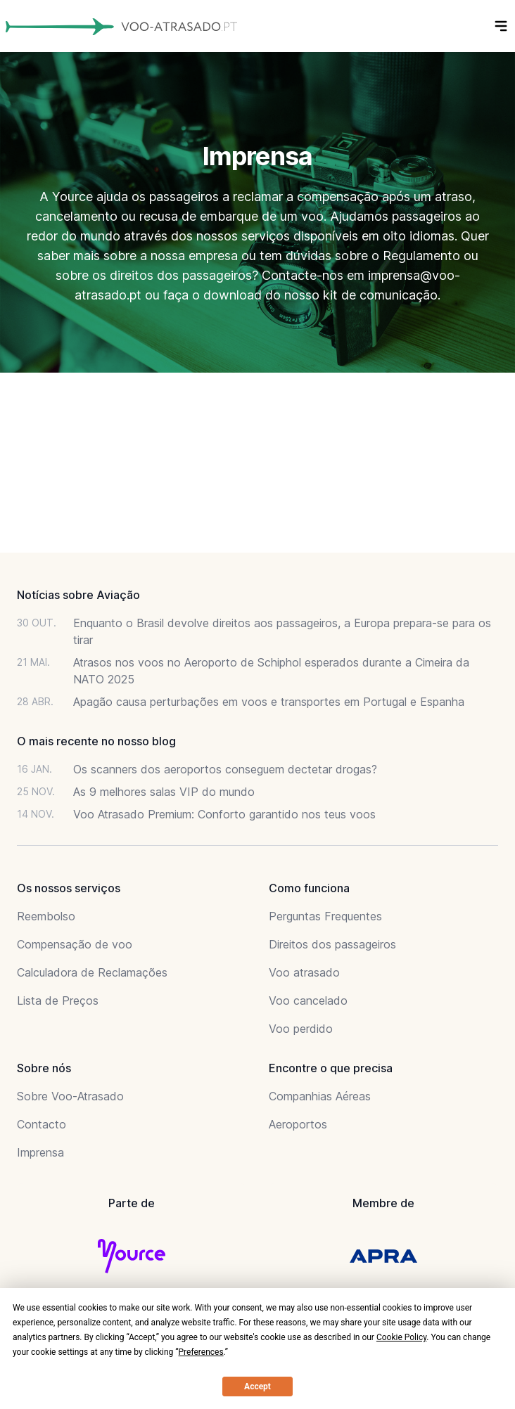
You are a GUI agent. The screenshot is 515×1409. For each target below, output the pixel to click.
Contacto (41, 1124)
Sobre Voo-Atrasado (70, 1096)
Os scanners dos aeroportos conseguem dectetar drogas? (225, 769)
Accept (257, 1386)
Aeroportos (298, 1124)
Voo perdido (301, 1029)
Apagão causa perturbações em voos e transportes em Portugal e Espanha (268, 702)
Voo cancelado (308, 1000)
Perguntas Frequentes (325, 916)
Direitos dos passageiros (332, 944)
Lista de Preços (57, 1000)
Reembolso (46, 916)
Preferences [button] (201, 1352)
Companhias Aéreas (320, 1096)
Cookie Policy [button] (401, 1337)
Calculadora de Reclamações (92, 972)
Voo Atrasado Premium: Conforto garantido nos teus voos (224, 814)
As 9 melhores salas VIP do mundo (164, 792)
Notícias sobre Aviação (78, 595)
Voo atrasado (304, 972)
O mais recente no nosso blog (96, 741)
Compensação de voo (74, 944)
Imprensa (40, 1152)
